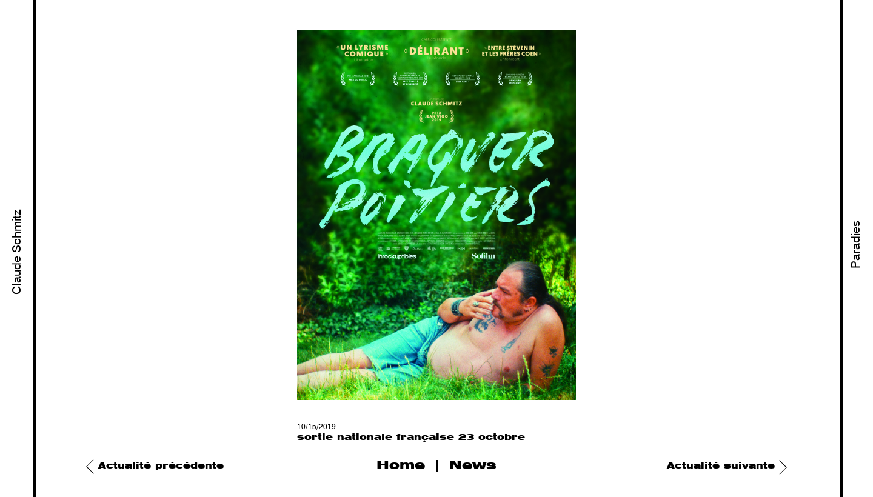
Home (400, 465)
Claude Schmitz (18, 252)
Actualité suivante (721, 466)
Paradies (857, 245)
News (473, 465)
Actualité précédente (161, 466)
